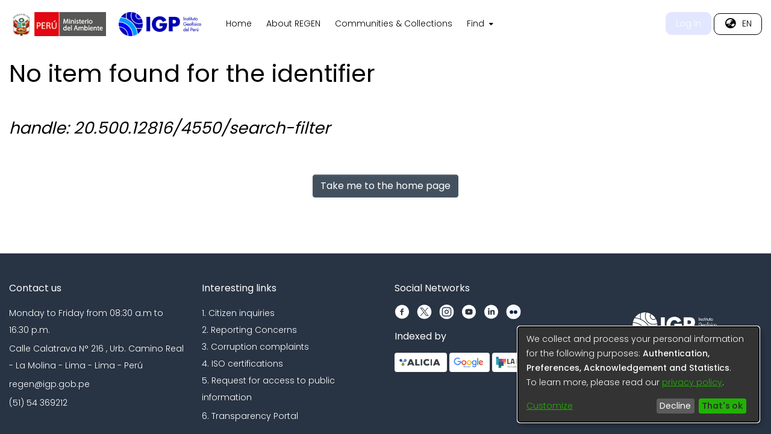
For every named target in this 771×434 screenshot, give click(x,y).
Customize (549, 406)
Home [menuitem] (239, 23)
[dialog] (638, 374)
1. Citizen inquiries (238, 313)
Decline (675, 406)
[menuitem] (478, 24)
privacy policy (692, 382)
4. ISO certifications (242, 364)
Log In (688, 23)
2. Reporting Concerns (249, 330)
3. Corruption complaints (255, 347)
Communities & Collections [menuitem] (393, 23)
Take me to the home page (385, 186)
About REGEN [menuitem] (293, 23)
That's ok (722, 406)
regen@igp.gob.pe (49, 384)
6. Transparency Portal (250, 416)
